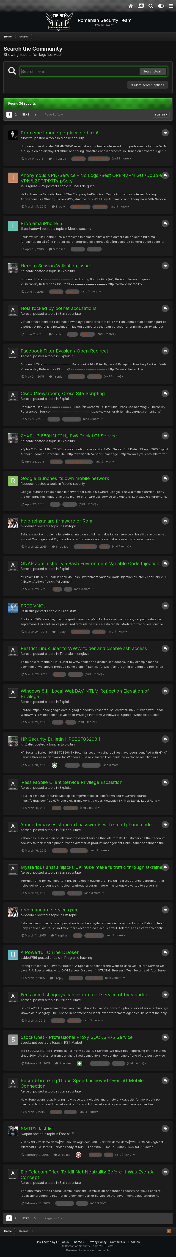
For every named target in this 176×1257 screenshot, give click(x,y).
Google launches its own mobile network (65, 478)
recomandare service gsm (49, 910)
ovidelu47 (28, 526)
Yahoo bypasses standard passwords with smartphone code (86, 824)
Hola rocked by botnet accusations (58, 308)
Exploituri (68, 271)
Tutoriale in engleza (75, 654)
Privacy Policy (97, 1242)
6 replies (57, 249)
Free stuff (68, 611)
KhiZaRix (27, 271)
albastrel (27, 138)
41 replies (57, 158)
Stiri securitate (70, 313)
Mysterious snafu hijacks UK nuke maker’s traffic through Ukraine (91, 867)
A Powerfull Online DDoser (50, 952)
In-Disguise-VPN (33, 186)
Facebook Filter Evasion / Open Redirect (64, 351)
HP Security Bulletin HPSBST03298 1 (60, 739)
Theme (78, 1242)
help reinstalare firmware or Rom (56, 521)
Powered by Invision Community (88, 1250)
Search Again (152, 71)
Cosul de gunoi (83, 186)
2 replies (62, 1154)
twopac (26, 1134)
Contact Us (117, 1242)
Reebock (28, 483)
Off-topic (70, 526)
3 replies (63, 1063)
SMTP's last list (37, 1128)
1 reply (58, 206)
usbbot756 (29, 957)
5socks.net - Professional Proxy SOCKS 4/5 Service (77, 1037)
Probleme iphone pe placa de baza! (59, 133)
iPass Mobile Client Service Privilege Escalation (71, 782)
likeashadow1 (31, 229)
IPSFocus (62, 1242)
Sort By (161, 114)
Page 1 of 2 (54, 114)
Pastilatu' (27, 611)
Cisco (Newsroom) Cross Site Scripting (63, 393)
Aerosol (26, 313)
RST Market (73, 1042)
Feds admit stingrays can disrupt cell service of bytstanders (85, 994)
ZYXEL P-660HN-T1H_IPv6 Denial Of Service (69, 436)
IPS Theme (43, 1242)
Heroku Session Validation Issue (55, 266)
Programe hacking (78, 957)
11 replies (59, 935)
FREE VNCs (33, 606)
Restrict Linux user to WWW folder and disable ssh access (84, 648)
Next (26, 114)
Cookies (134, 1242)
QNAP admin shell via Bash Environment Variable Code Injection (90, 563)
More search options (147, 85)
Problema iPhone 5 (41, 223)
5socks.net (29, 1042)
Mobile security (72, 138)
